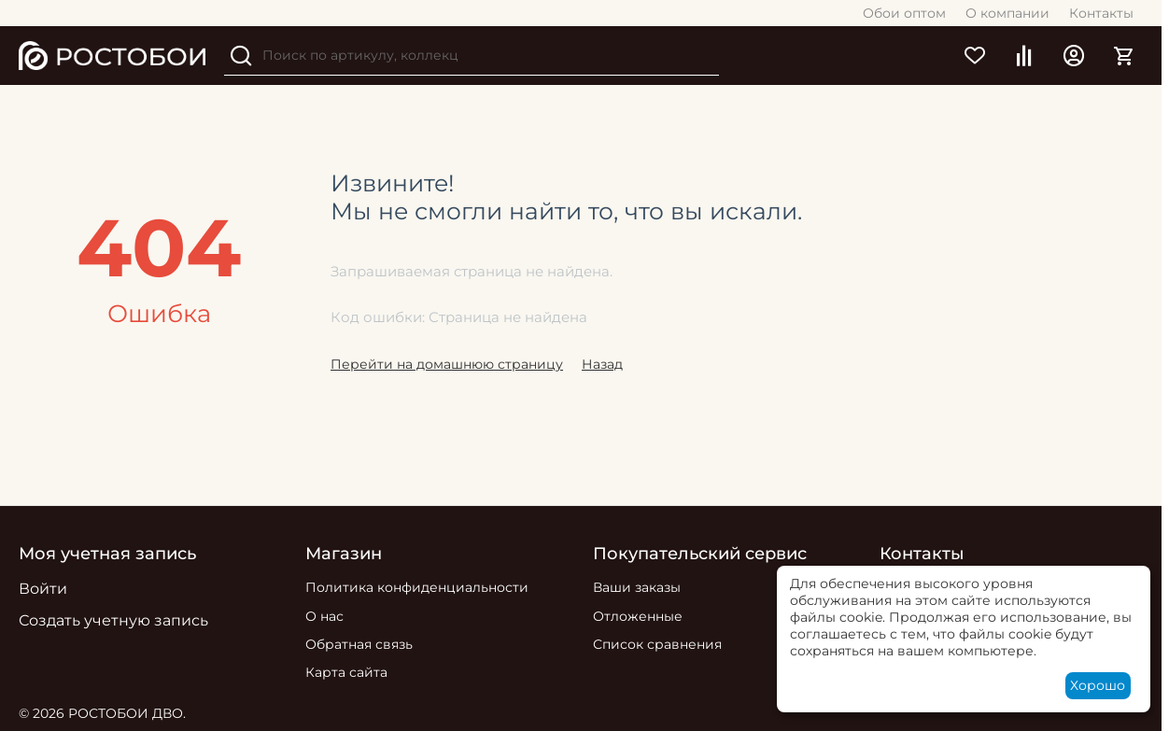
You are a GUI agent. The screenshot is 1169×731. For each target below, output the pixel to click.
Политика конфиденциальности (416, 587)
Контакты (1101, 13)
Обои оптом (904, 13)
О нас (324, 616)
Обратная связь (359, 644)
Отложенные (638, 616)
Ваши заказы (637, 587)
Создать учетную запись (113, 620)
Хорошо (1097, 685)
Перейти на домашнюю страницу (447, 364)
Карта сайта (346, 672)
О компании (1007, 13)
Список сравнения (657, 644)
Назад (602, 364)
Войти (43, 588)
